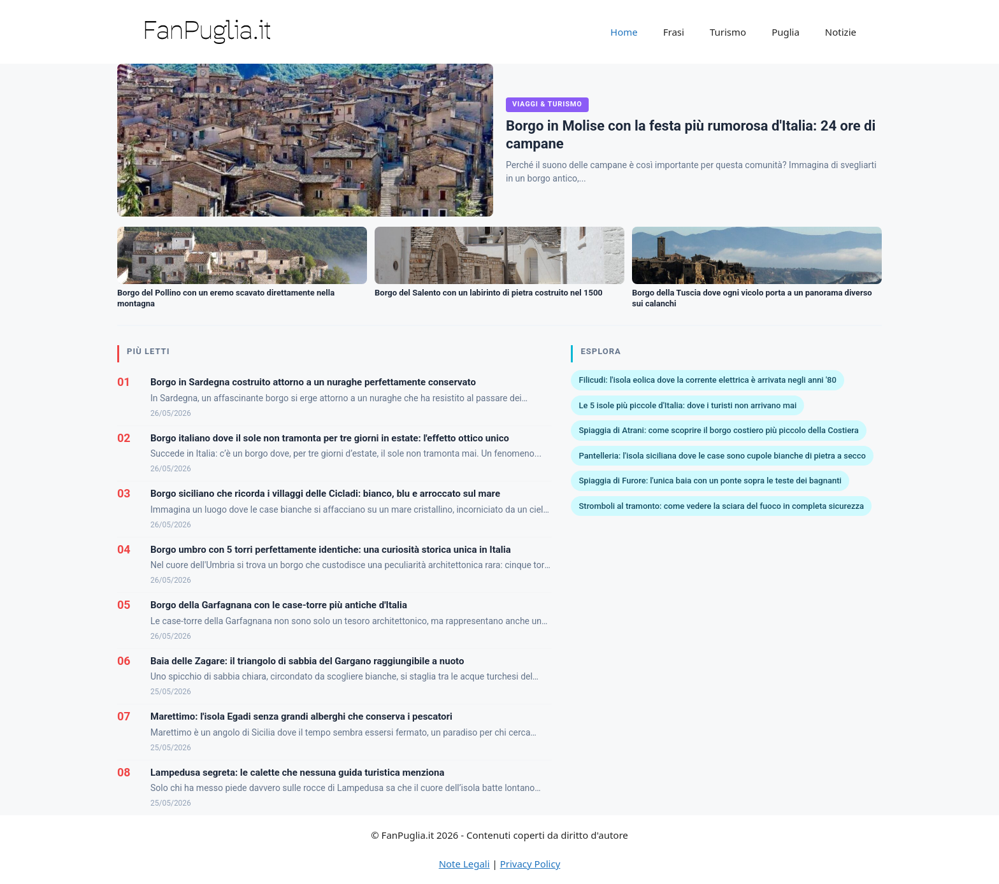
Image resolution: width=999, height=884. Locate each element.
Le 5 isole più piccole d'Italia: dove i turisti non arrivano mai (687, 405)
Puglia (786, 31)
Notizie (840, 31)
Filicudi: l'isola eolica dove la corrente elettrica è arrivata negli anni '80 (707, 380)
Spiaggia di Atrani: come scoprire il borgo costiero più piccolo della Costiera (718, 430)
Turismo (728, 31)
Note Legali (464, 863)
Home (624, 31)
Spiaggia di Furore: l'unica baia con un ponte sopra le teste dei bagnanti (710, 480)
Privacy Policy (530, 863)
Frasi (673, 31)
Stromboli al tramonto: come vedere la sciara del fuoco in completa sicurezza (721, 506)
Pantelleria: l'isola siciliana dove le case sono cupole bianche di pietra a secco (722, 455)
